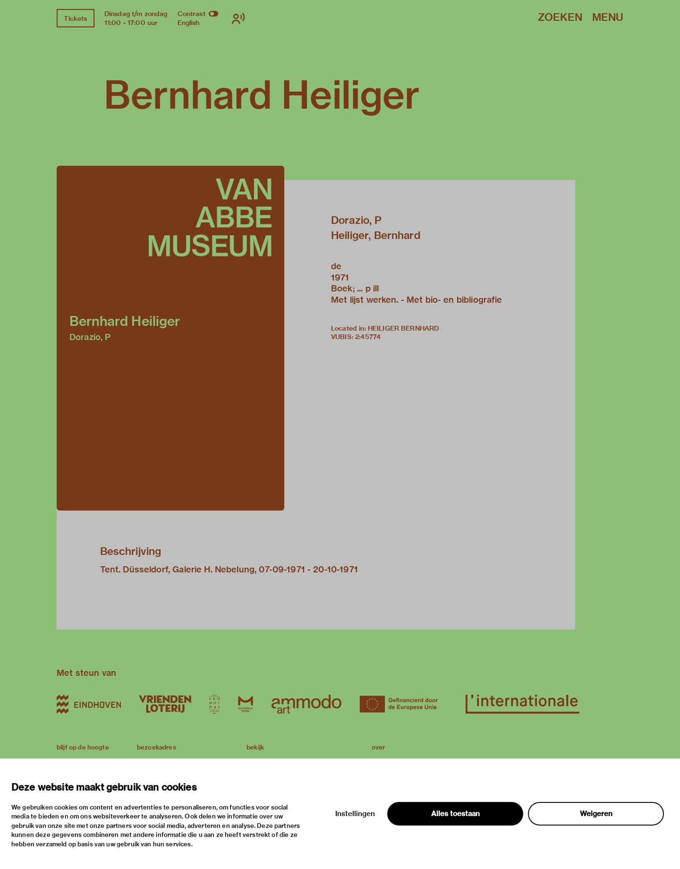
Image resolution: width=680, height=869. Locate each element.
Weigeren (596, 813)
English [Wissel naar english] (189, 22)
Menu (607, 18)
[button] (170, 338)
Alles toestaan (455, 813)
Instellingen (355, 813)
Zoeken (560, 18)
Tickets (75, 18)
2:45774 (368, 336)
